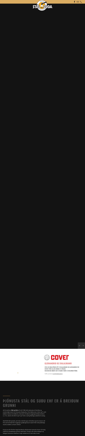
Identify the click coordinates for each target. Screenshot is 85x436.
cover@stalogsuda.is (58, 373)
